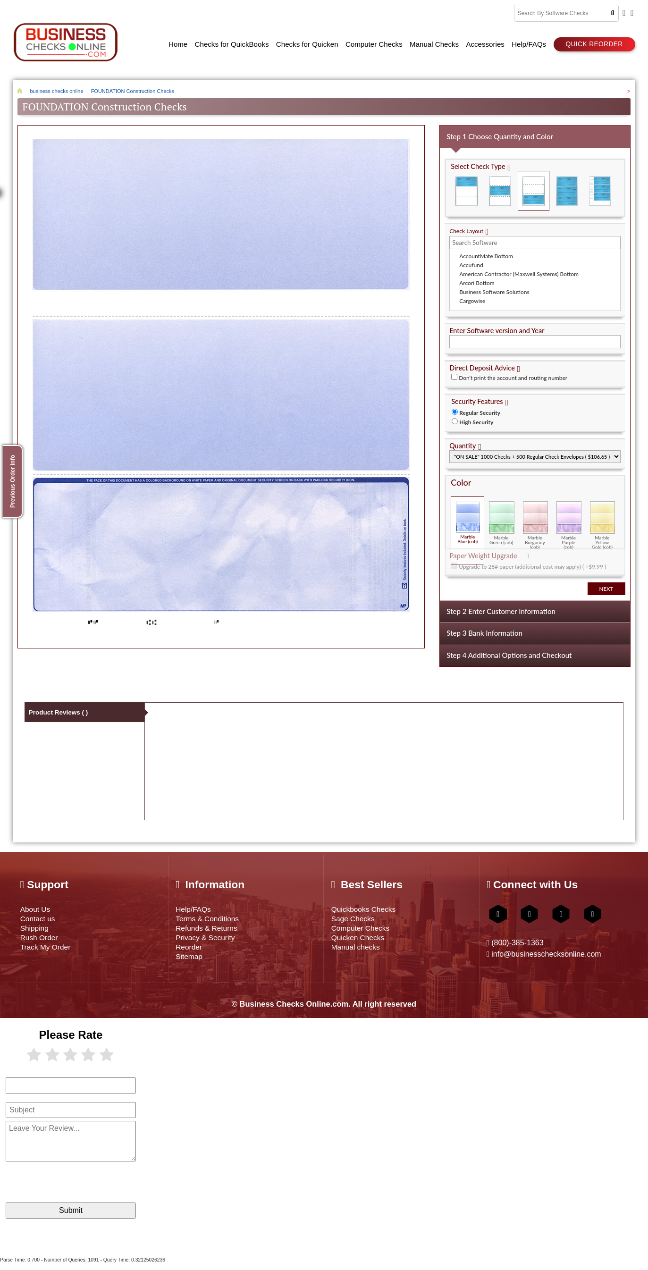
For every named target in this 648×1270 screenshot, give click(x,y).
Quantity (462, 441)
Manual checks (359, 951)
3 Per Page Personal (600, 186)
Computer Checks (365, 929)
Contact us (40, 919)
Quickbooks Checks (369, 908)
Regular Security (479, 408)
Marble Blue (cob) (468, 518)
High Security (476, 417)
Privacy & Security (210, 940)
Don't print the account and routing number (513, 373)
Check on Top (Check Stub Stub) (467, 186)
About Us (37, 908)
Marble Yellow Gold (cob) (602, 520)
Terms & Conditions (213, 919)
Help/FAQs (196, 908)
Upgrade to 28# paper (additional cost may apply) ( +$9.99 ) (532, 561)
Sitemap (191, 962)
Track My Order (49, 951)
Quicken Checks (362, 940)
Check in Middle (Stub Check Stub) (500, 186)
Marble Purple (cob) (568, 520)
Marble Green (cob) (501, 518)
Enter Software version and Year (496, 326)
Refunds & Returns (212, 929)
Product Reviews (59, 711)
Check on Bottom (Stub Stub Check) (534, 186)
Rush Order (42, 940)
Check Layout (466, 226)
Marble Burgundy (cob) (535, 520)
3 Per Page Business (567, 186)
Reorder (191, 951)
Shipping (36, 929)
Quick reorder (594, 41)
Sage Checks (356, 919)
